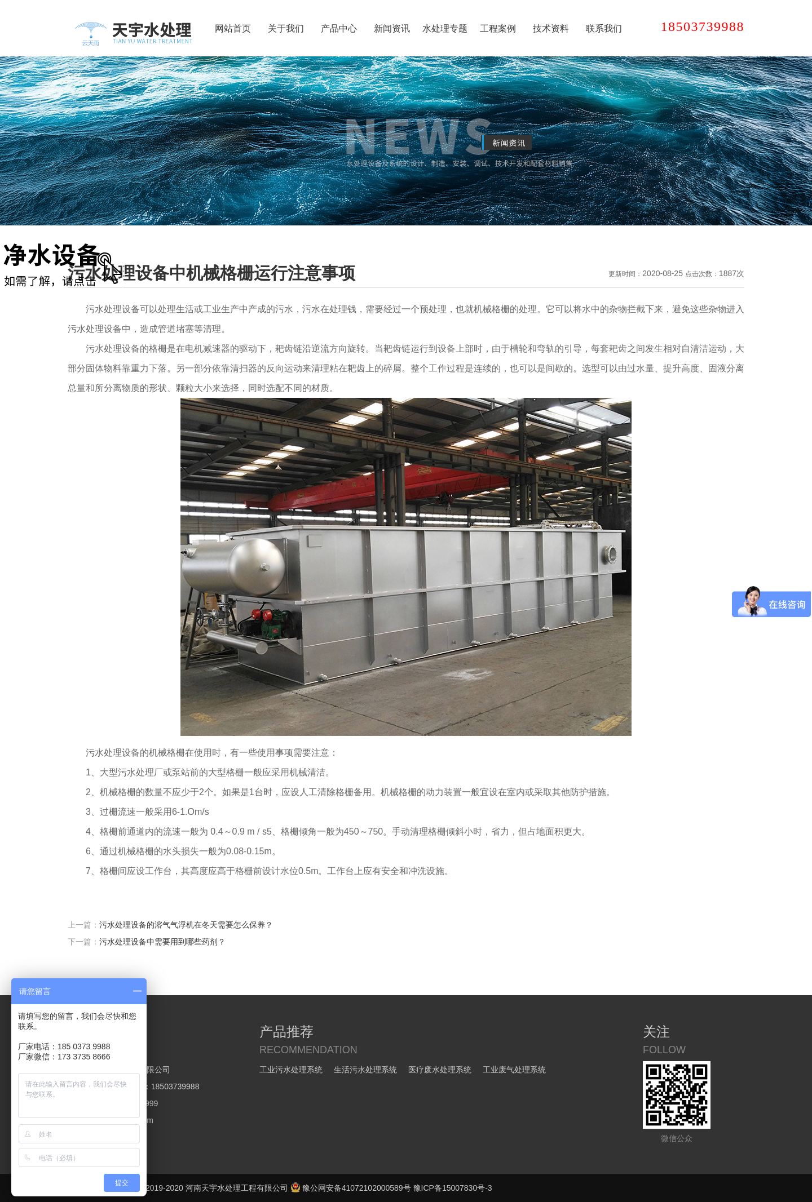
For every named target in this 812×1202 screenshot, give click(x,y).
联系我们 (604, 28)
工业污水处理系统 (291, 1069)
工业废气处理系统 (514, 1069)
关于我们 (286, 28)
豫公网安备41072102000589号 (350, 1187)
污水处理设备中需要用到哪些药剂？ (162, 941)
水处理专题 (444, 28)
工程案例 (498, 28)
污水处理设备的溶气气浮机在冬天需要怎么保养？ (186, 924)
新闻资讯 (392, 28)
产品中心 (339, 28)
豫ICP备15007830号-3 (452, 1187)
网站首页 (233, 28)
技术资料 (551, 28)
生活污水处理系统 (365, 1069)
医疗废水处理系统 (439, 1069)
